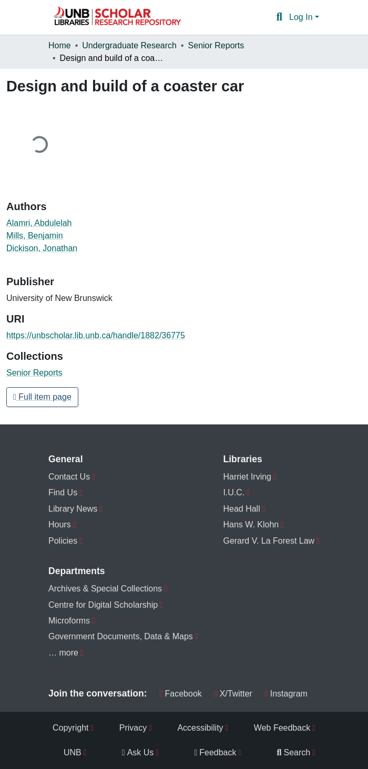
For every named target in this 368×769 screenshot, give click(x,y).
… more (63, 652)
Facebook (181, 693)
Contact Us (69, 476)
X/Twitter (233, 693)
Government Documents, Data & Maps (120, 636)
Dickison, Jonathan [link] (41, 248)
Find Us (62, 492)
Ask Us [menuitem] (138, 752)
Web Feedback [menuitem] (282, 727)
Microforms (69, 620)
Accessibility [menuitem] (200, 727)
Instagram (286, 693)
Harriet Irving (247, 476)
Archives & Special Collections (105, 588)
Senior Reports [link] (216, 45)
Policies (62, 540)
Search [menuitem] (294, 752)
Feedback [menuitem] (215, 752)
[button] (116, 17)
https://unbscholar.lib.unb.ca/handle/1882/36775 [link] (95, 335)
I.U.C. (233, 492)
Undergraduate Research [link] (129, 45)
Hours (59, 524)
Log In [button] (302, 17)
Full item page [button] (42, 396)
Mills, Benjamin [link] (34, 235)
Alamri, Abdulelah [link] (39, 223)
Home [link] (59, 45)
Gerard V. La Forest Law (268, 540)
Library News (72, 508)
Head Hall (241, 508)
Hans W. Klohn (251, 524)
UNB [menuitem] (72, 752)
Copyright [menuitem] (70, 727)
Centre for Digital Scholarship (103, 604)
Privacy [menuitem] (133, 727)
